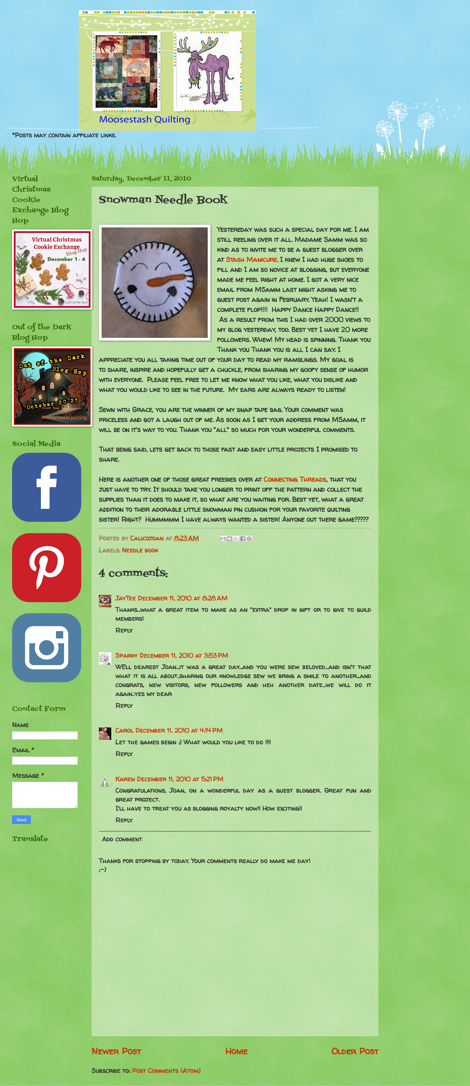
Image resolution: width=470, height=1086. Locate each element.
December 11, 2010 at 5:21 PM (180, 779)
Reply (124, 630)
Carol (124, 730)
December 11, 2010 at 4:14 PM (179, 730)
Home (236, 1051)
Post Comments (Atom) (166, 1070)
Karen (125, 779)
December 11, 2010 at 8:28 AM (182, 598)
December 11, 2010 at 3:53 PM (184, 655)
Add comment (122, 839)
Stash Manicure (251, 259)
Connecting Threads (295, 479)
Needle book (140, 550)
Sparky (126, 655)
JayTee (125, 598)
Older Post (354, 1051)
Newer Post (116, 1051)
